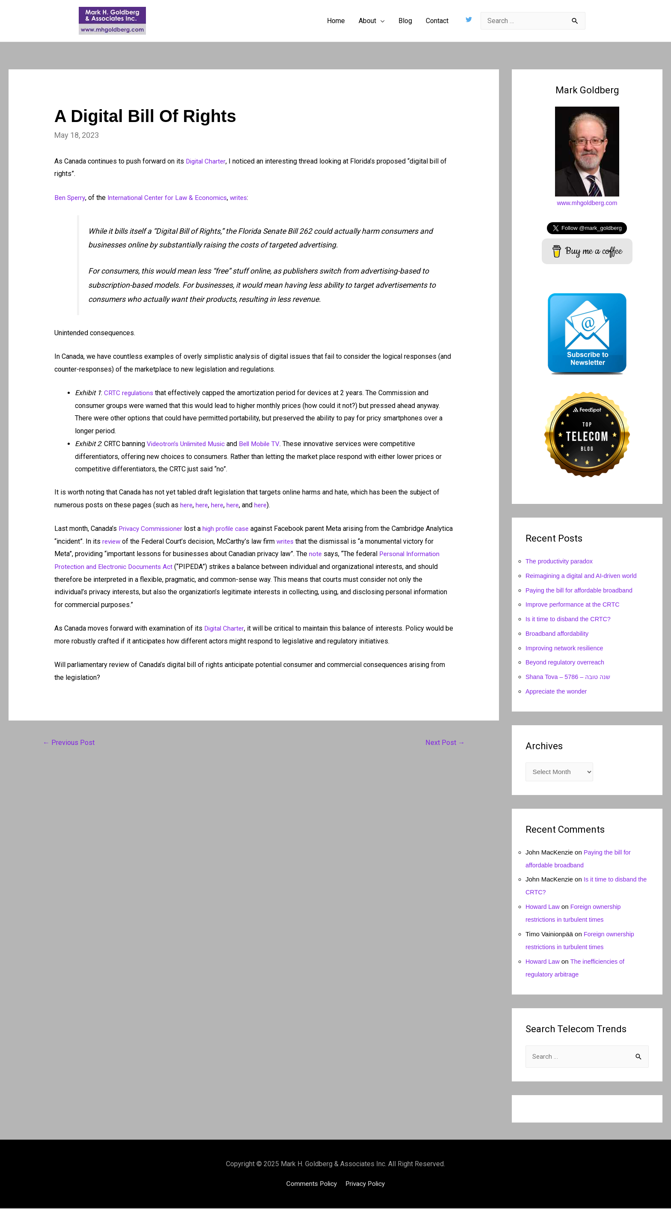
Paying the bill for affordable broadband (582, 590)
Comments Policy (309, 1184)
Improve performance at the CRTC (575, 604)
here (186, 505)
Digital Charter (207, 161)
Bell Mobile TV (266, 444)
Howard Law (543, 907)
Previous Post (70, 743)
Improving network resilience (566, 648)
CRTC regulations (129, 393)
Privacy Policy (366, 1184)
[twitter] (470, 19)
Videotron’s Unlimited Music (188, 444)
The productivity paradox (561, 561)
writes (244, 198)
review (141, 541)
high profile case (231, 528)
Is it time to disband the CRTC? (570, 618)
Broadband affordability (558, 633)
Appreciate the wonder (558, 691)
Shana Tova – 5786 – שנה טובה (570, 676)
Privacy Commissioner (152, 528)
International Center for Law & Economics (170, 198)
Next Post (444, 743)
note (347, 554)
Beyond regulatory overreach (567, 662)
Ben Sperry (70, 198)
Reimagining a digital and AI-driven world (584, 575)
